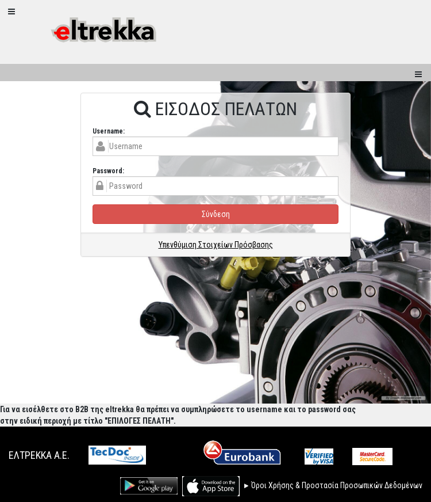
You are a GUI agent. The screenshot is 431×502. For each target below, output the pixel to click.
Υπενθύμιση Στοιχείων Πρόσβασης (216, 244)
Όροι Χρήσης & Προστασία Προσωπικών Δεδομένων (336, 485)
